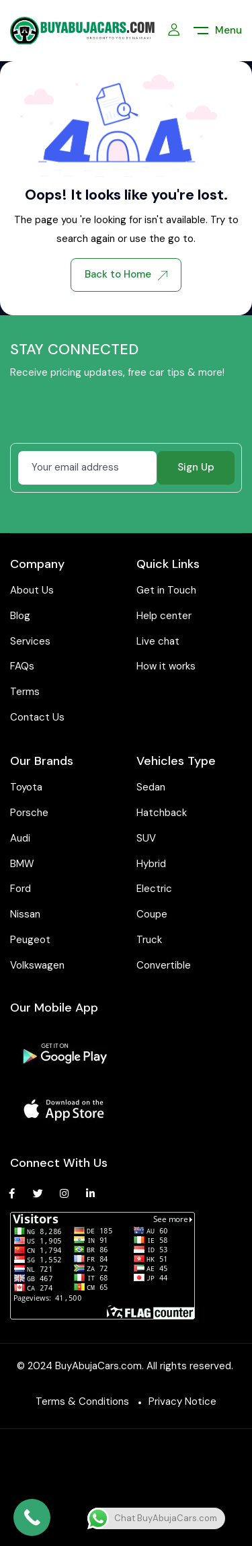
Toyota (26, 787)
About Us (32, 590)
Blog (20, 615)
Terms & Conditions (82, 1401)
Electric (154, 888)
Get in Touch (166, 590)
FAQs (22, 666)
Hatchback (161, 812)
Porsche (29, 812)
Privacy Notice (182, 1401)
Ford (20, 888)
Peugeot (30, 939)
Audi (20, 838)
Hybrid (151, 863)
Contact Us (37, 717)
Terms (25, 691)
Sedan (150, 787)
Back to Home (126, 274)
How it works (166, 666)
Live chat (157, 641)
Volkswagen (37, 965)
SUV (146, 838)
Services (30, 641)
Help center (164, 615)
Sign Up (195, 467)
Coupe (151, 914)
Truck (149, 939)
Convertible (163, 965)
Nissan (25, 914)
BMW (22, 863)
